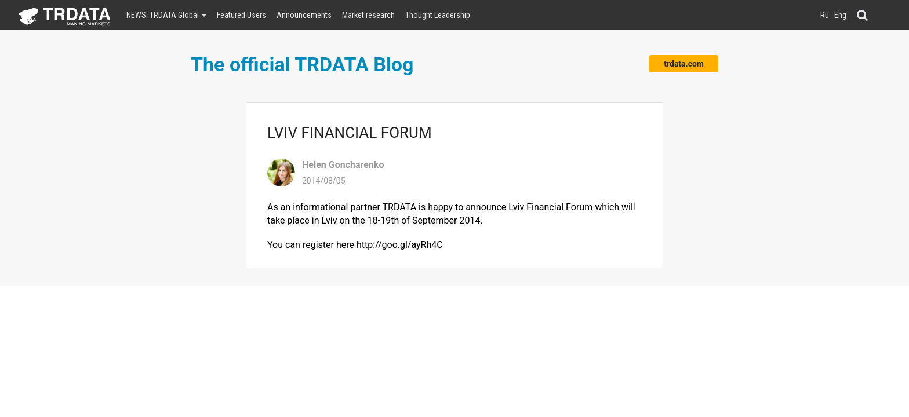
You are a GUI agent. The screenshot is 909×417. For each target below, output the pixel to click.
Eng (840, 15)
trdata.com (684, 63)
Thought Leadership (437, 15)
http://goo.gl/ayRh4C (400, 244)
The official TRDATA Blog (302, 64)
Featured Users (241, 15)
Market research (368, 15)
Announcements (304, 15)
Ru (824, 15)
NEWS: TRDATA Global (166, 15)
